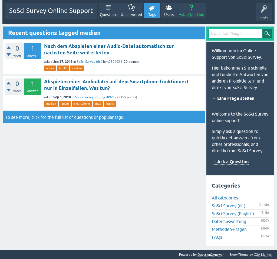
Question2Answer (210, 255)
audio (50, 68)
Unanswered (131, 14)
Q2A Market (263, 255)
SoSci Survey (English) (233, 213)
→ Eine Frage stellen (233, 98)
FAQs (217, 237)
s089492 (113, 62)
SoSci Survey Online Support (51, 10)
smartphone (82, 103)
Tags (152, 14)
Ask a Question (191, 14)
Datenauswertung (229, 221)
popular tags (111, 117)
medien (77, 68)
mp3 (98, 103)
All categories (225, 197)
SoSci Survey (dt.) (89, 62)
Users (169, 14)
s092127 (112, 97)
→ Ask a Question (230, 161)
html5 (63, 68)
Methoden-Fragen (229, 229)
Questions (108, 14)
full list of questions (74, 117)
